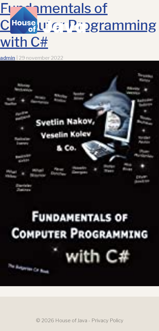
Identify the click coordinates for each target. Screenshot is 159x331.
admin (7, 58)
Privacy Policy (107, 321)
